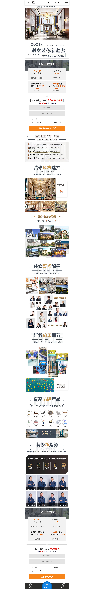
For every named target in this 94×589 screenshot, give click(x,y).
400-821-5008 (53, 2)
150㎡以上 (35, 119)
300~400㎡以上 (37, 122)
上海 (28, 2)
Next (25, 195)
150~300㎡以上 (57, 119)
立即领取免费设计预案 (47, 128)
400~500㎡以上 (57, 122)
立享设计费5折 (47, 577)
